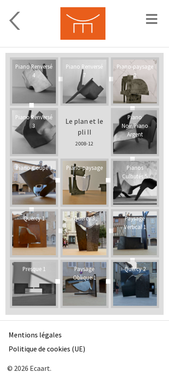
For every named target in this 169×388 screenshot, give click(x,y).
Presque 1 (34, 268)
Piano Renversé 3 (33, 121)
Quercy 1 (34, 218)
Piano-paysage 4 (84, 172)
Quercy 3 (84, 218)
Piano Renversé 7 (84, 71)
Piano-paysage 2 (135, 71)
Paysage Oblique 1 (84, 273)
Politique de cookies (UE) (47, 348)
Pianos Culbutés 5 (134, 172)
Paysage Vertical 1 (135, 222)
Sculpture (26, 20)
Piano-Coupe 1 (34, 167)
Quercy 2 (135, 268)
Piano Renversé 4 (33, 71)
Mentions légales (35, 334)
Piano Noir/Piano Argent (135, 125)
